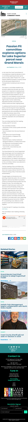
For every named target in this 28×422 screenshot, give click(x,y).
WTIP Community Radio (5, 227)
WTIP (14, 383)
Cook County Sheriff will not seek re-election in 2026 (12, 335)
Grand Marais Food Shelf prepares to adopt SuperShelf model (13, 276)
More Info (14, 3)
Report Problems (15, 420)
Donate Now (19, 7)
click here (4, 209)
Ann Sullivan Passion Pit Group (15, 227)
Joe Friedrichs (10, 67)
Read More (6, 281)
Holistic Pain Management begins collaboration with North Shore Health (14, 306)
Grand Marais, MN (6, 6)
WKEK (14, 384)
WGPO (14, 386)
